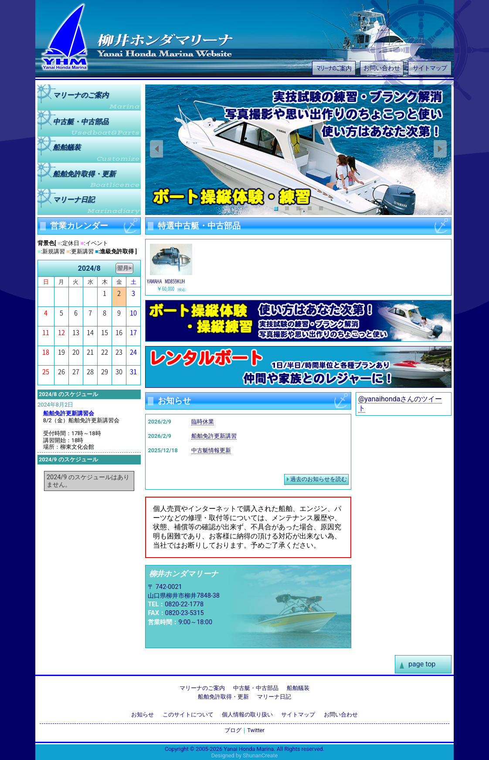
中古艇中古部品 (81, 121)
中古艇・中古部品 (255, 688)
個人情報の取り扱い (247, 714)
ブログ (232, 730)
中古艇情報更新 (211, 450)
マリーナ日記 (74, 199)
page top (421, 664)
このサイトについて (188, 714)
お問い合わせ (381, 68)
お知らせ (142, 714)
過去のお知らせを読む (318, 479)
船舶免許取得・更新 (223, 696)
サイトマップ (430, 68)
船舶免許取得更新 (84, 173)
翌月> (124, 268)
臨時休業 (202, 421)
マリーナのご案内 (333, 68)
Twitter (256, 730)
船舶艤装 (67, 147)
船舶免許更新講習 (214, 436)
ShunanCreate (260, 755)
